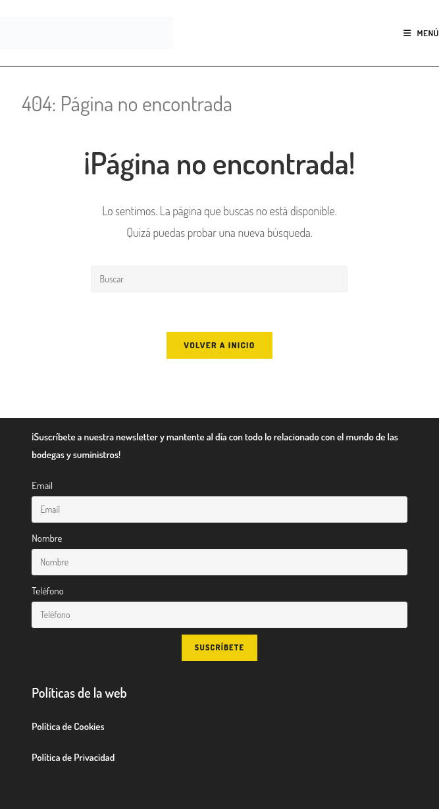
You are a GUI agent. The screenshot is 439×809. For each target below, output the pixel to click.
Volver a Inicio (219, 345)
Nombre (47, 538)
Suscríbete (219, 647)
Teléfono (47, 591)
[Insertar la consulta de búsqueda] (219, 279)
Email (42, 485)
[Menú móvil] (421, 33)
